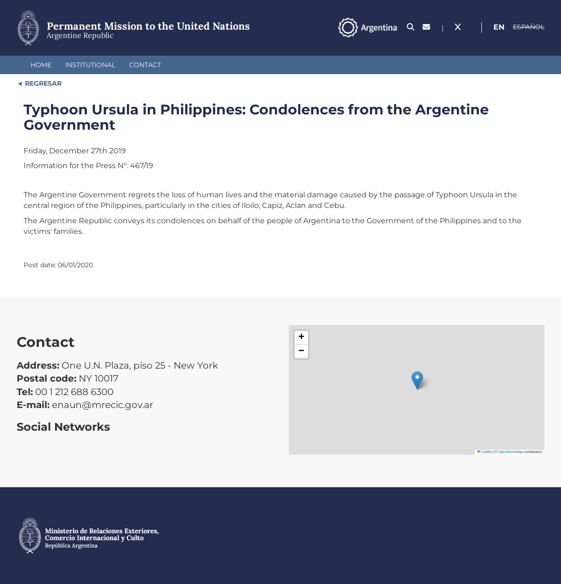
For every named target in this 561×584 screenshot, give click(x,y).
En (499, 27)
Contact (145, 65)
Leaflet (484, 452)
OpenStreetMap (511, 452)
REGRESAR (42, 83)
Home (41, 65)
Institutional (90, 65)
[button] (417, 380)
